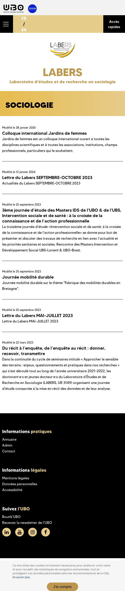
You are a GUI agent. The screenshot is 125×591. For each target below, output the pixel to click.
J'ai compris (62, 587)
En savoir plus (21, 577)
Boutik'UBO (11, 517)
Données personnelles (19, 484)
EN (23, 29)
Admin (7, 445)
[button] (6, 24)
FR (23, 18)
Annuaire (9, 439)
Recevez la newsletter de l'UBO (27, 523)
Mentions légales (15, 478)
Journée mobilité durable (28, 277)
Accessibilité (12, 490)
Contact (8, 451)
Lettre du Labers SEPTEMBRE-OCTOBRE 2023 (47, 177)
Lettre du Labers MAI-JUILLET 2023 (37, 315)
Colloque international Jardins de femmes (44, 133)
